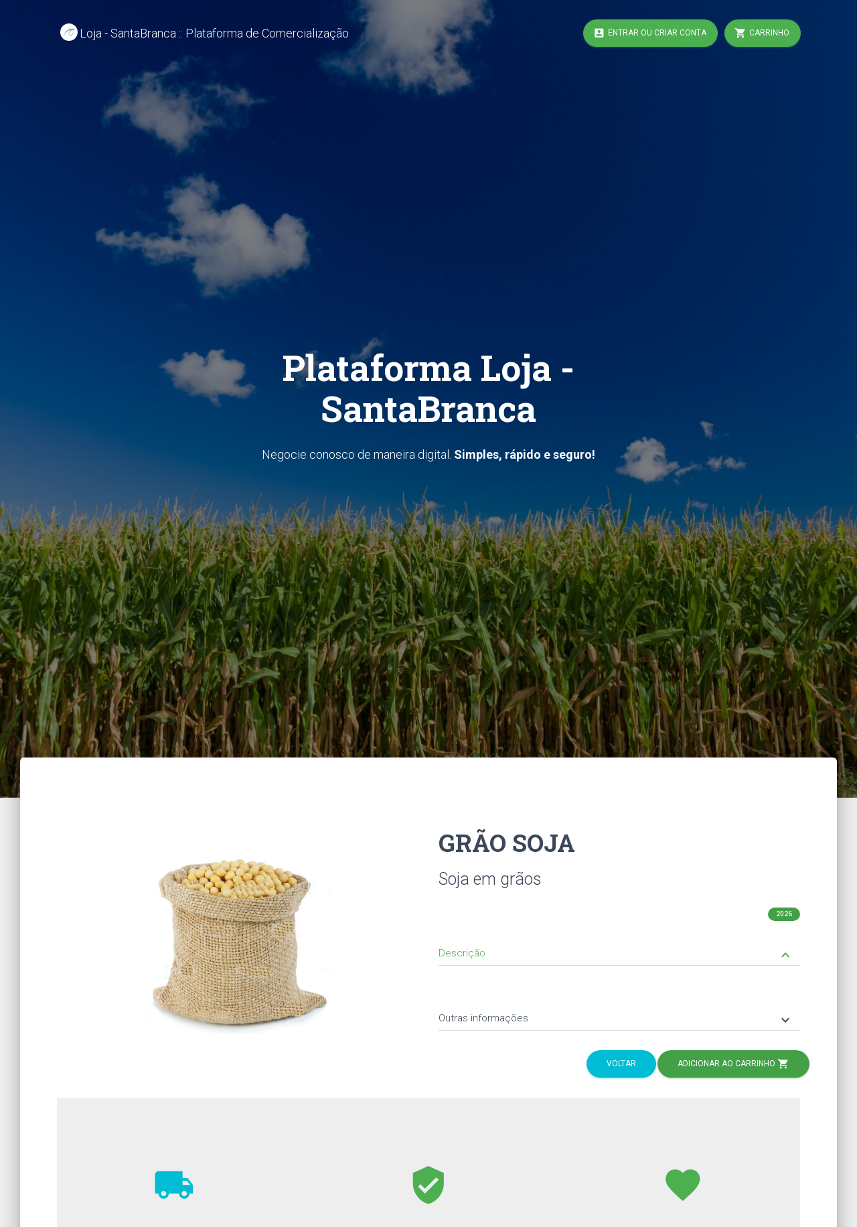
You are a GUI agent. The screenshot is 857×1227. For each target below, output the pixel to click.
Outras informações (616, 1019)
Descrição (616, 954)
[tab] (619, 943)
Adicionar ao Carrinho (733, 1064)
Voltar (621, 1063)
